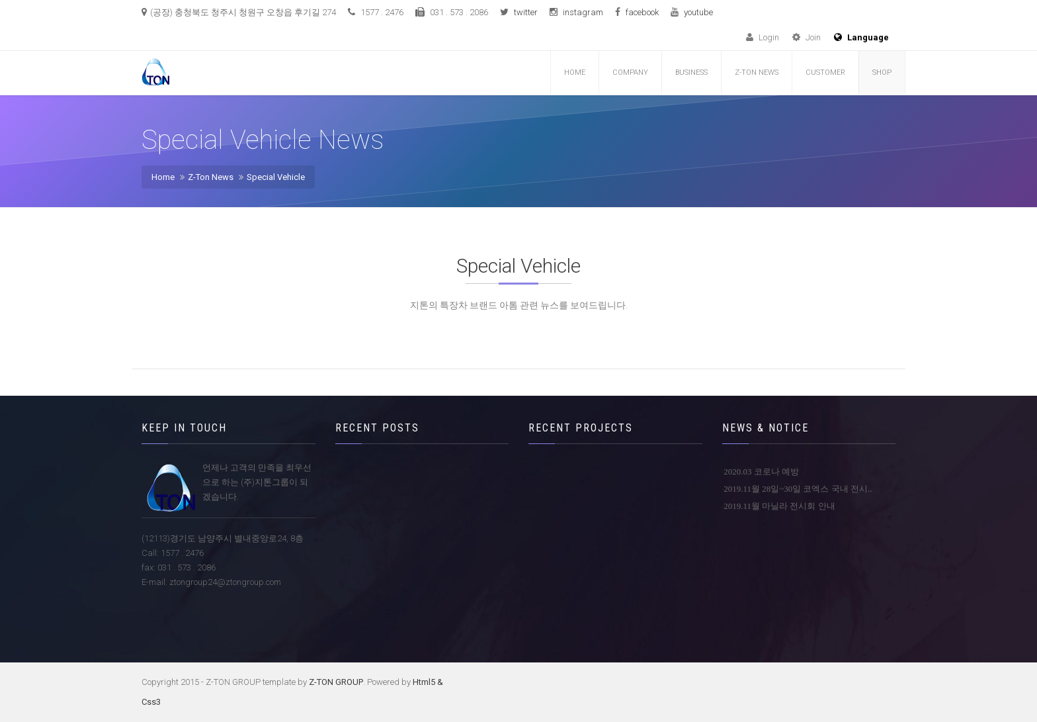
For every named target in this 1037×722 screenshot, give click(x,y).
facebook (642, 12)
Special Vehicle (276, 177)
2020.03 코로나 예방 (761, 471)
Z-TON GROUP (336, 682)
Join (806, 37)
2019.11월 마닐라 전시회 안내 (779, 506)
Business (691, 72)
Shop (882, 72)
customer (825, 72)
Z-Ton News (210, 177)
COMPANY (630, 72)
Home (574, 72)
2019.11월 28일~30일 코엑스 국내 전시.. (798, 489)
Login (762, 37)
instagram (583, 12)
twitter (526, 12)
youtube (698, 12)
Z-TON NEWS (756, 72)
